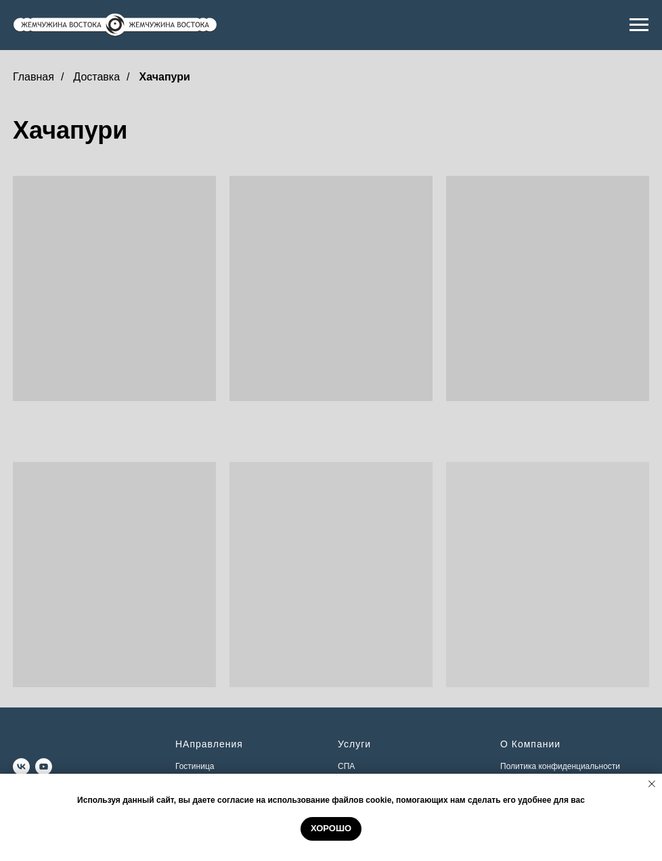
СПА (346, 766)
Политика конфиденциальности (560, 766)
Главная (33, 77)
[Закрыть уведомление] (652, 784)
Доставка (96, 77)
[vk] (21, 766)
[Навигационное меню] (639, 25)
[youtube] (43, 766)
